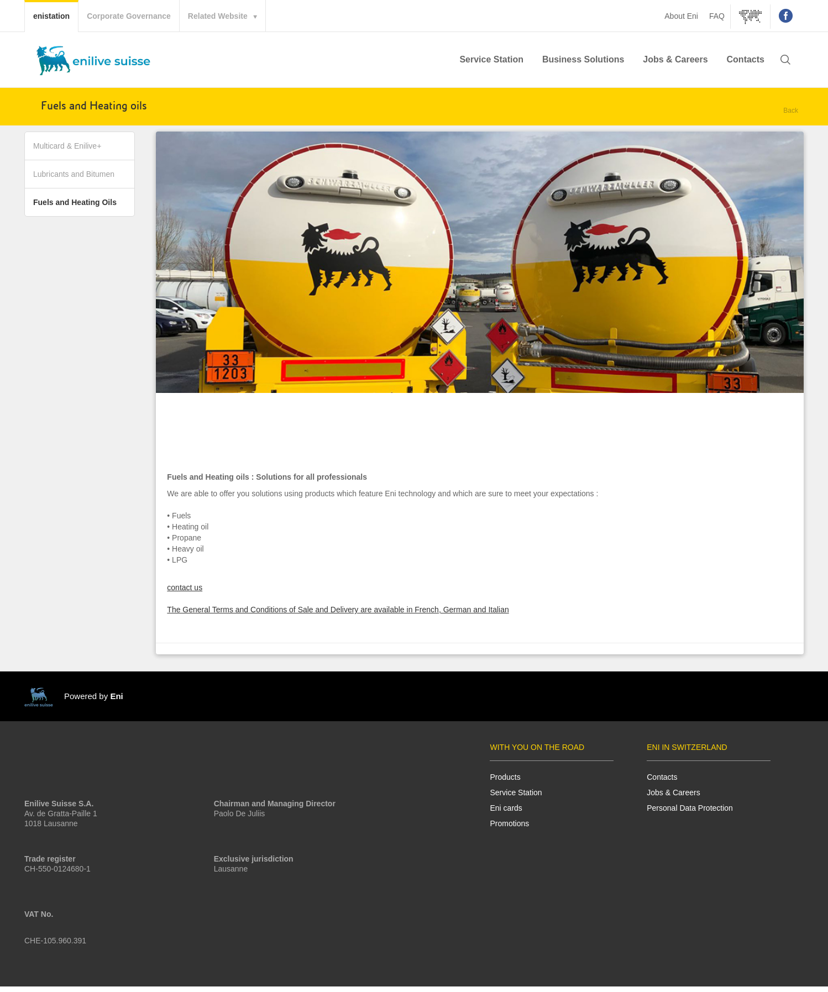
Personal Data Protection (690, 813)
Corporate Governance (129, 16)
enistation (55, 14)
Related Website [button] (218, 16)
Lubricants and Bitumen (73, 179)
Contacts (745, 59)
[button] (785, 60)
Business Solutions (583, 59)
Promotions (509, 828)
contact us (184, 593)
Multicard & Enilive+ (67, 150)
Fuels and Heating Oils (75, 207)
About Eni (681, 16)
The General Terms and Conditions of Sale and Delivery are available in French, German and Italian (338, 615)
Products (505, 782)
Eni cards (506, 813)
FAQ (717, 16)
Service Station (491, 59)
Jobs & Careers (675, 59)
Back (790, 110)
